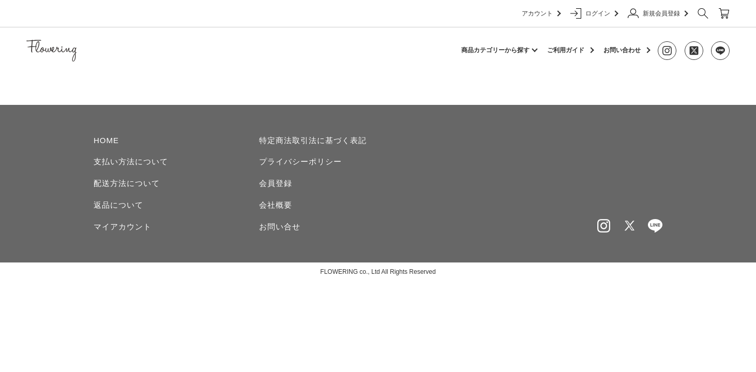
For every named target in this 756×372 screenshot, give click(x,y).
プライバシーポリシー (300, 161)
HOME (106, 140)
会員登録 (275, 183)
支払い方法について (131, 161)
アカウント (541, 13)
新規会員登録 (657, 13)
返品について (118, 204)
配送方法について (127, 183)
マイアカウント (123, 226)
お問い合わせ (622, 50)
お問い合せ (279, 226)
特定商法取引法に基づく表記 (313, 140)
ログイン (593, 13)
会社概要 (275, 204)
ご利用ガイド (565, 50)
